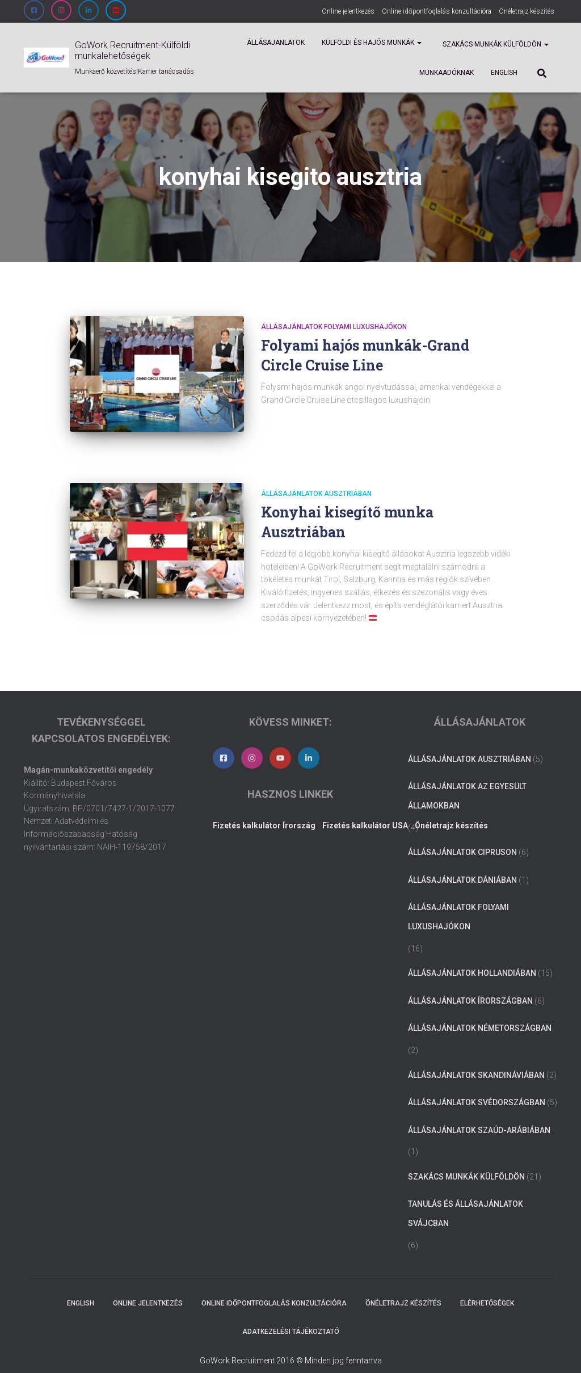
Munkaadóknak (446, 73)
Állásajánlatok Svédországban (476, 1089)
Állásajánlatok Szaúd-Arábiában (479, 1117)
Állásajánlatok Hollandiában (472, 960)
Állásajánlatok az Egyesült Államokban (467, 783)
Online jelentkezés (348, 11)
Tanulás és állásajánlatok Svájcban (465, 1201)
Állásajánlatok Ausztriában (316, 481)
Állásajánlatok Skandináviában (476, 1062)
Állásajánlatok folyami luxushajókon (334, 327)
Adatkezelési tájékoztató (290, 1319)
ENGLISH (504, 73)
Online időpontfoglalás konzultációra (436, 11)
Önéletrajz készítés (526, 11)
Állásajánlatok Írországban (470, 987)
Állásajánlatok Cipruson (462, 839)
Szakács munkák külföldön (495, 44)
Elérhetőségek (487, 1291)
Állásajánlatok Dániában (462, 866)
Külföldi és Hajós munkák (372, 43)
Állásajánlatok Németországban (479, 1015)
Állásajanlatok (276, 43)
